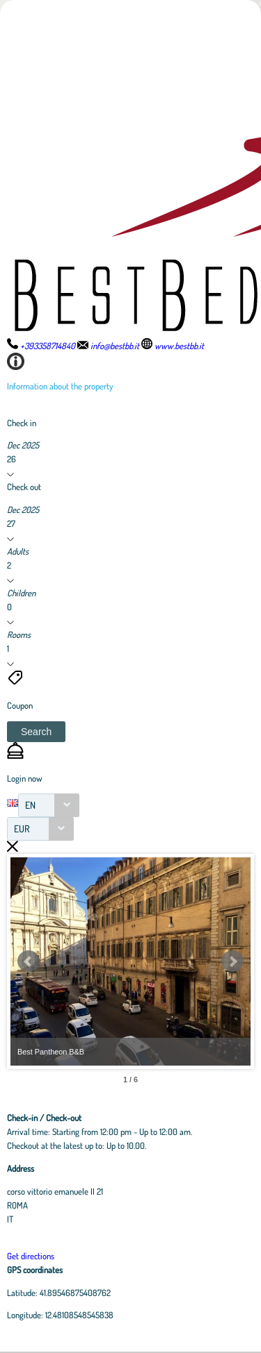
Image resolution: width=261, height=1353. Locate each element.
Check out (24, 486)
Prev (28, 961)
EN (30, 805)
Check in (21, 422)
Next (232, 961)
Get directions (30, 1255)
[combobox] (48, 805)
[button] (36, 731)
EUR (22, 828)
